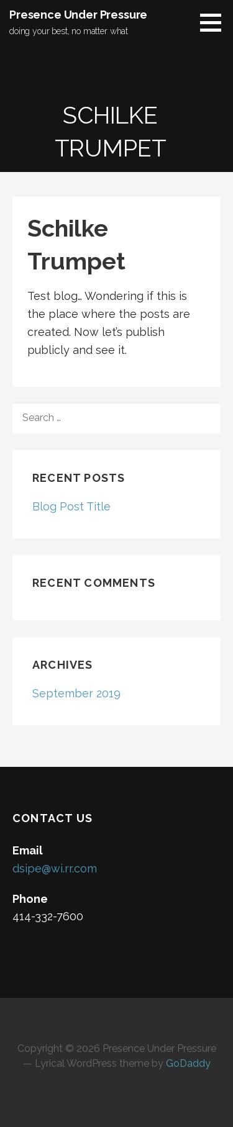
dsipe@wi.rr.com (54, 868)
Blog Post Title (71, 506)
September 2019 (76, 693)
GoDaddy (188, 1063)
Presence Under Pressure (78, 14)
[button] (215, 22)
